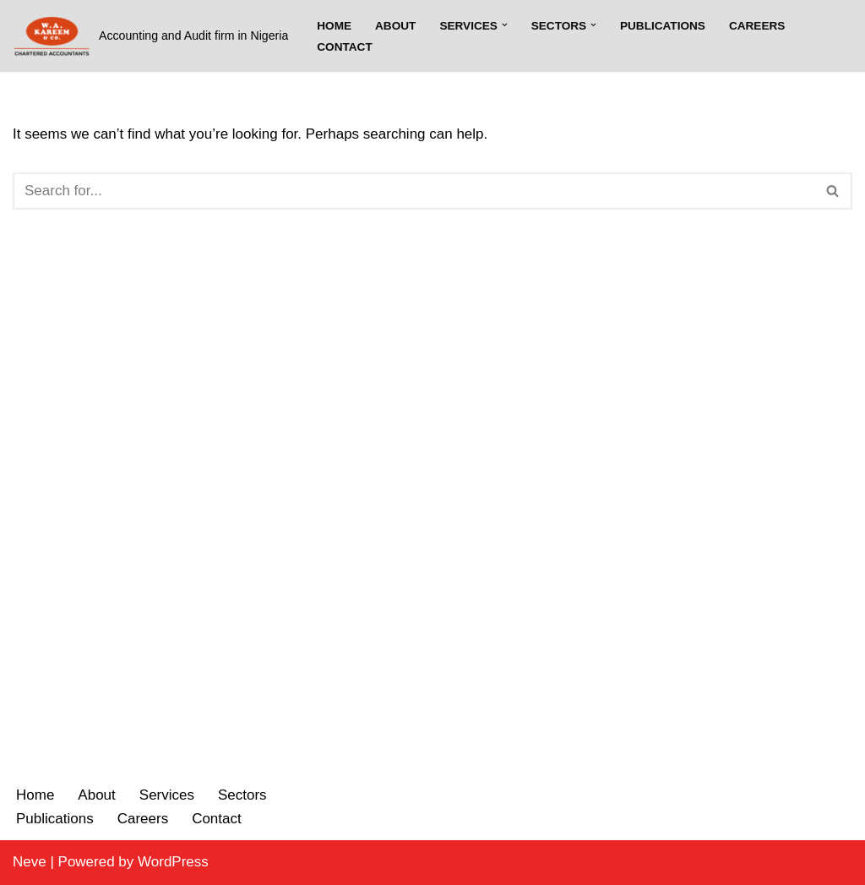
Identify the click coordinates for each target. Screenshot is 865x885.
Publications (662, 25)
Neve (29, 862)
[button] (505, 25)
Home (334, 25)
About (395, 25)
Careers (757, 25)
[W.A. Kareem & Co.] (150, 36)
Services (166, 795)
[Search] (413, 191)
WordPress (173, 862)
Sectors (242, 795)
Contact (344, 47)
